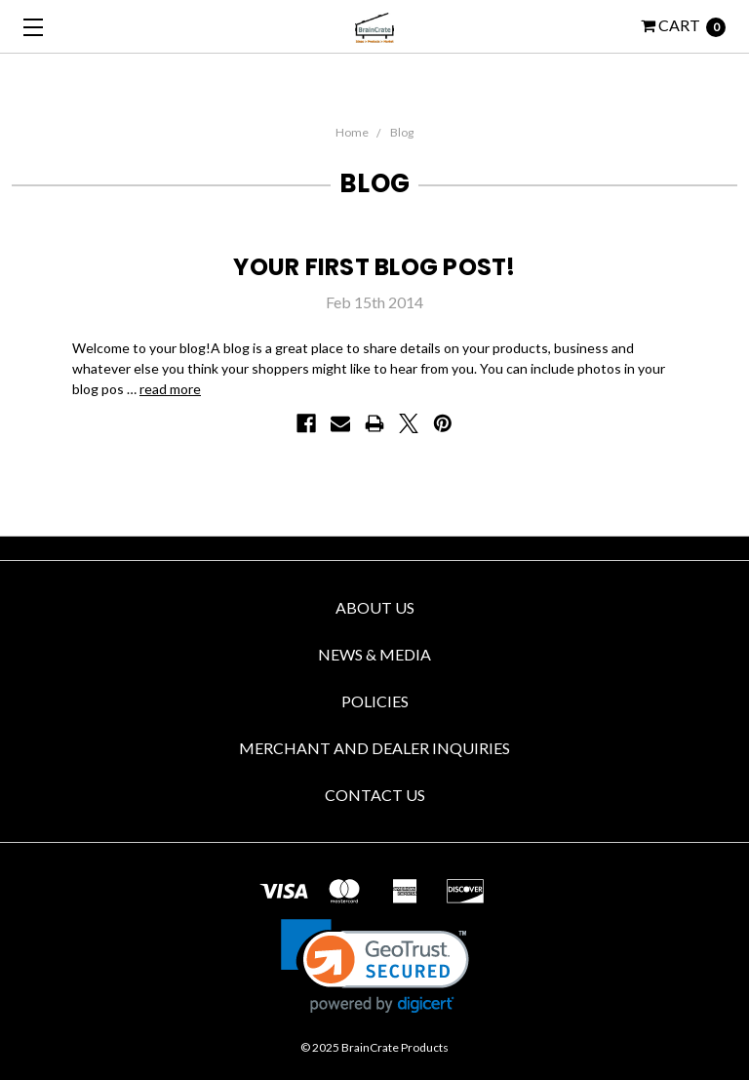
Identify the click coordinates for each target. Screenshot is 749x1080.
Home (352, 132)
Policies (375, 701)
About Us (374, 607)
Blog (402, 132)
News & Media (374, 654)
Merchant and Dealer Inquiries (374, 748)
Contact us (375, 794)
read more (170, 388)
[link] (375, 966)
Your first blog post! (374, 267)
